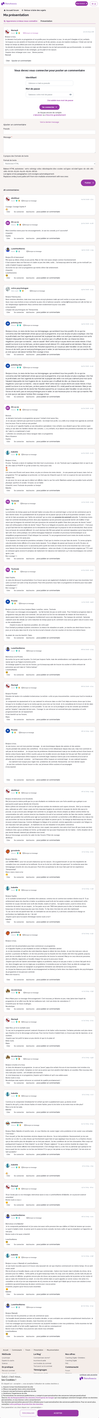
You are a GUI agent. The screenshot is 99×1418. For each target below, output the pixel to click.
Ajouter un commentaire (21, 61)
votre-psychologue (19, 288)
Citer (8, 61)
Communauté (17, 1350)
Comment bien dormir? (42, 1358)
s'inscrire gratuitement (55, 115)
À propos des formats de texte (15, 156)
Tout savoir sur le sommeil (43, 1366)
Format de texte (10, 160)
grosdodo (15, 851)
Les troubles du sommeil (42, 1363)
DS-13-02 (15, 222)
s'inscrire (31, 212)
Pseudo (6, 129)
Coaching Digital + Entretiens (75, 1358)
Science (4, 1363)
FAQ (66, 1363)
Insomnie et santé (40, 1360)
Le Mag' (37, 1354)
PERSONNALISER (28, 1413)
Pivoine (14, 601)
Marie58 (14, 30)
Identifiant (31, 77)
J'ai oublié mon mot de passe (60, 100)
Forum (28, 1350)
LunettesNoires (18, 249)
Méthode (6, 1354)
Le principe (6, 1358)
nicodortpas (16, 990)
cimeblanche (17, 1123)
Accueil (5, 1350)
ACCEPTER (58, 1413)
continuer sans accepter (88, 1375)
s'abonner (37, 115)
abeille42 (15, 198)
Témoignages (40, 1370)
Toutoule (15, 501)
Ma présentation (53, 1350)
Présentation (38, 1350)
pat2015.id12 (16, 323)
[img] (70, 95)
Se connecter (19, 212)
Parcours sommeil (8, 1370)
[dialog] (49, 1395)
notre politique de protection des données (26, 1404)
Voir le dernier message (49, 122)
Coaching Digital (71, 1360)
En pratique (7, 1367)
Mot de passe (33, 89)
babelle (14, 452)
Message (7, 137)
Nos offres (70, 1354)
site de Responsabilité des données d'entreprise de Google (30, 1397)
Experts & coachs (8, 1360)
